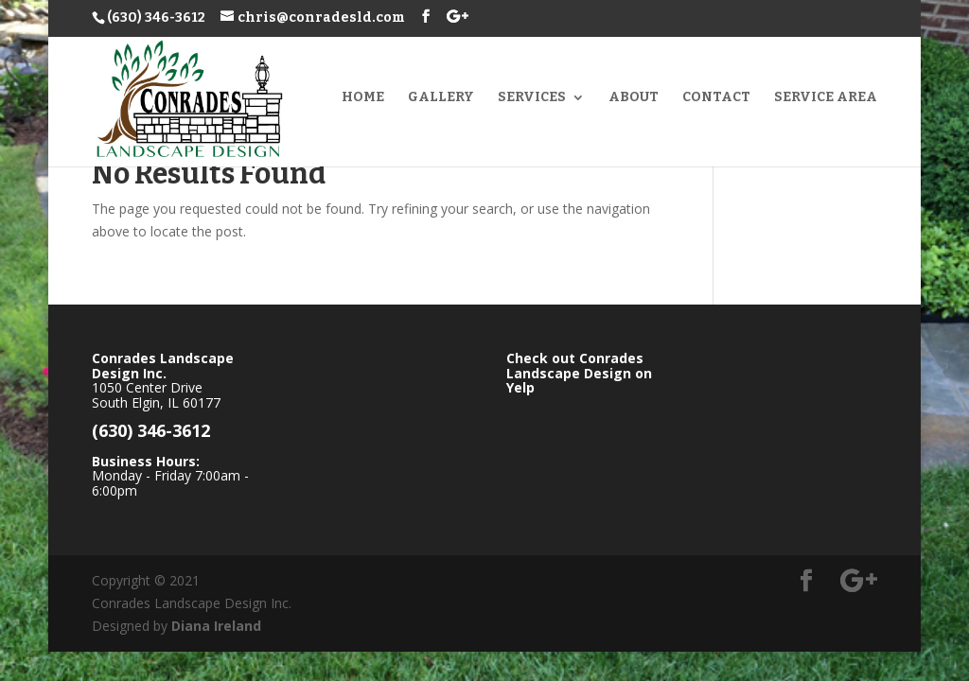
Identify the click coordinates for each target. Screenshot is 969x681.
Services (532, 98)
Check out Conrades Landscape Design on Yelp (579, 372)
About (633, 98)
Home (363, 98)
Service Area (825, 98)
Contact (716, 98)
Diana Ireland (216, 626)
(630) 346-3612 (156, 17)
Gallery (441, 98)
